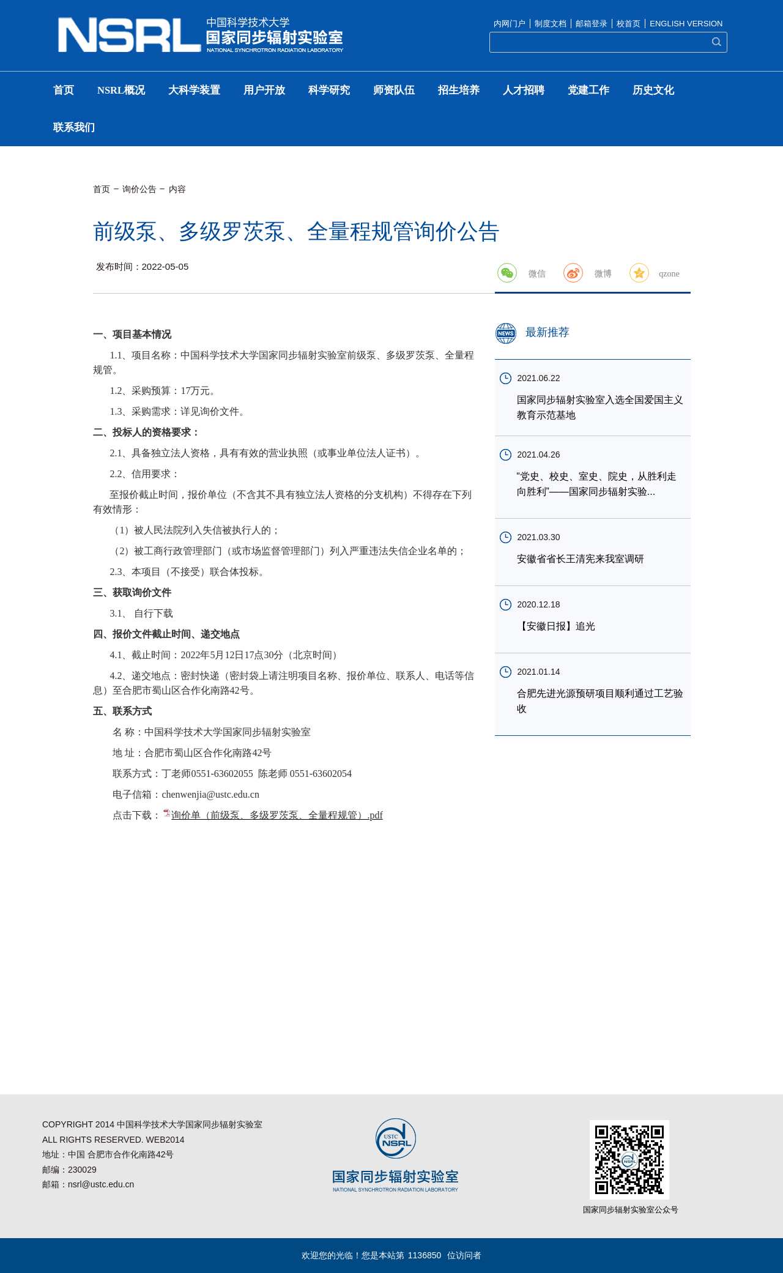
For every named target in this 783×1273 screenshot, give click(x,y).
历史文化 (653, 90)
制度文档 (550, 23)
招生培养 (459, 90)
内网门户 (509, 23)
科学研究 (329, 90)
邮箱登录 (591, 23)
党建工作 (588, 90)
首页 (63, 90)
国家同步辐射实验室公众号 (630, 1209)
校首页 (628, 23)
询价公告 (139, 189)
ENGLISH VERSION (686, 23)
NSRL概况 (121, 90)
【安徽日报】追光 (556, 626)
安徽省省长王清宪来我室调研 (580, 559)
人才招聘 (523, 90)
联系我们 (74, 127)
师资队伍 (394, 90)
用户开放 (264, 90)
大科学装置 (194, 90)
